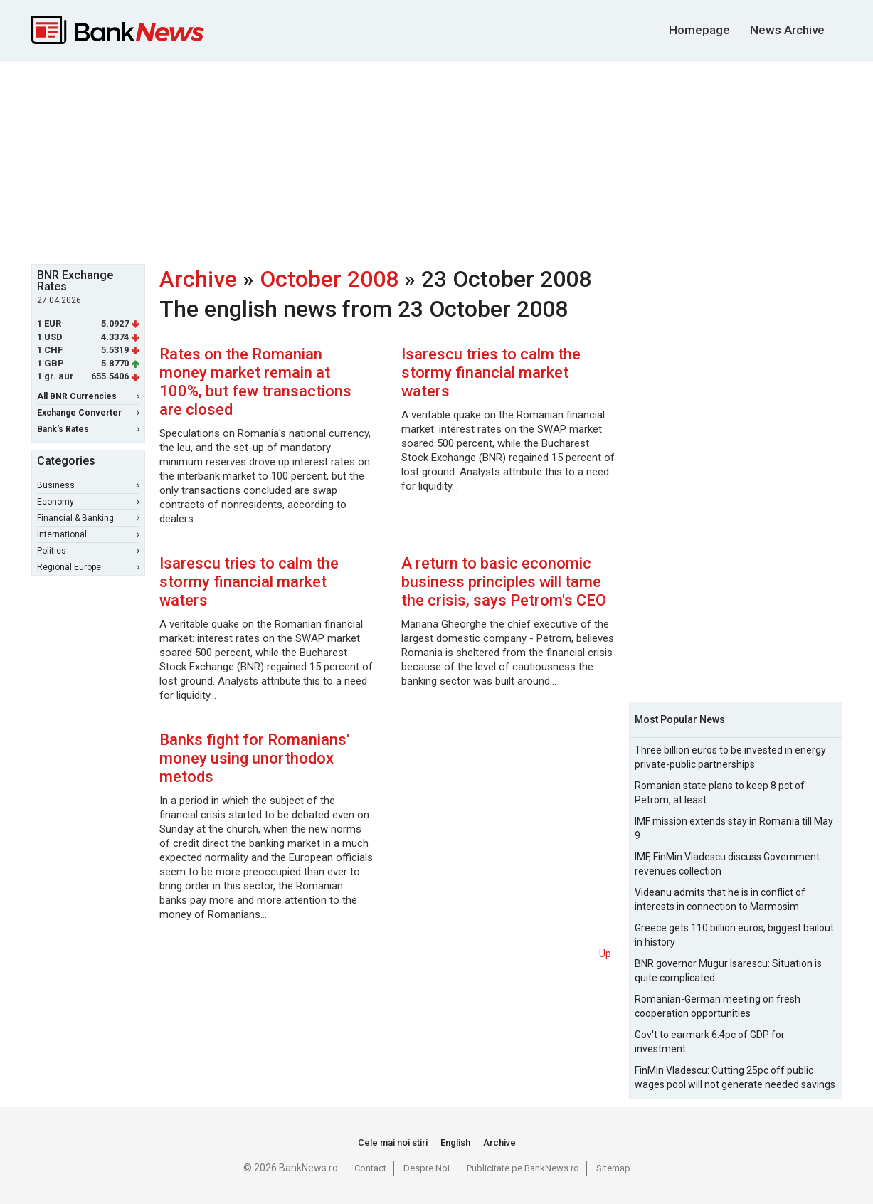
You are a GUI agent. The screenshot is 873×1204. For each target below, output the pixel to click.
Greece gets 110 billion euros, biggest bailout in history (734, 935)
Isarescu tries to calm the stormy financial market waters (491, 372)
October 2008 (329, 278)
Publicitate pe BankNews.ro (523, 1168)
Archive (198, 278)
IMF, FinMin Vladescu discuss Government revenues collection (727, 864)
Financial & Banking (88, 518)
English (455, 1142)
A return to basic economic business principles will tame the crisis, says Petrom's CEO (503, 581)
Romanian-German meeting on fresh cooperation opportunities (717, 1006)
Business (88, 485)
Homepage (699, 30)
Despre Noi (426, 1168)
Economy (88, 502)
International (88, 534)
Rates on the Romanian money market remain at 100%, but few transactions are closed (255, 381)
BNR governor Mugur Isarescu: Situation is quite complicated (728, 970)
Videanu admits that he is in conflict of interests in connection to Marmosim (720, 899)
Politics (88, 551)
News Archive (787, 30)
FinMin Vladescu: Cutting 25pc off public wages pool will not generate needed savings (735, 1077)
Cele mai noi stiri (393, 1142)
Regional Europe (88, 567)
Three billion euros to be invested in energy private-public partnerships (730, 757)
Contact (370, 1168)
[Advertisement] (437, 161)
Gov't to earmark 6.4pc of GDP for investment (710, 1042)
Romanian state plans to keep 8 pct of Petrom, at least (720, 793)
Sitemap (613, 1168)
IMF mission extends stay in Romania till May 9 (734, 828)
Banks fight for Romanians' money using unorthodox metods (254, 758)
